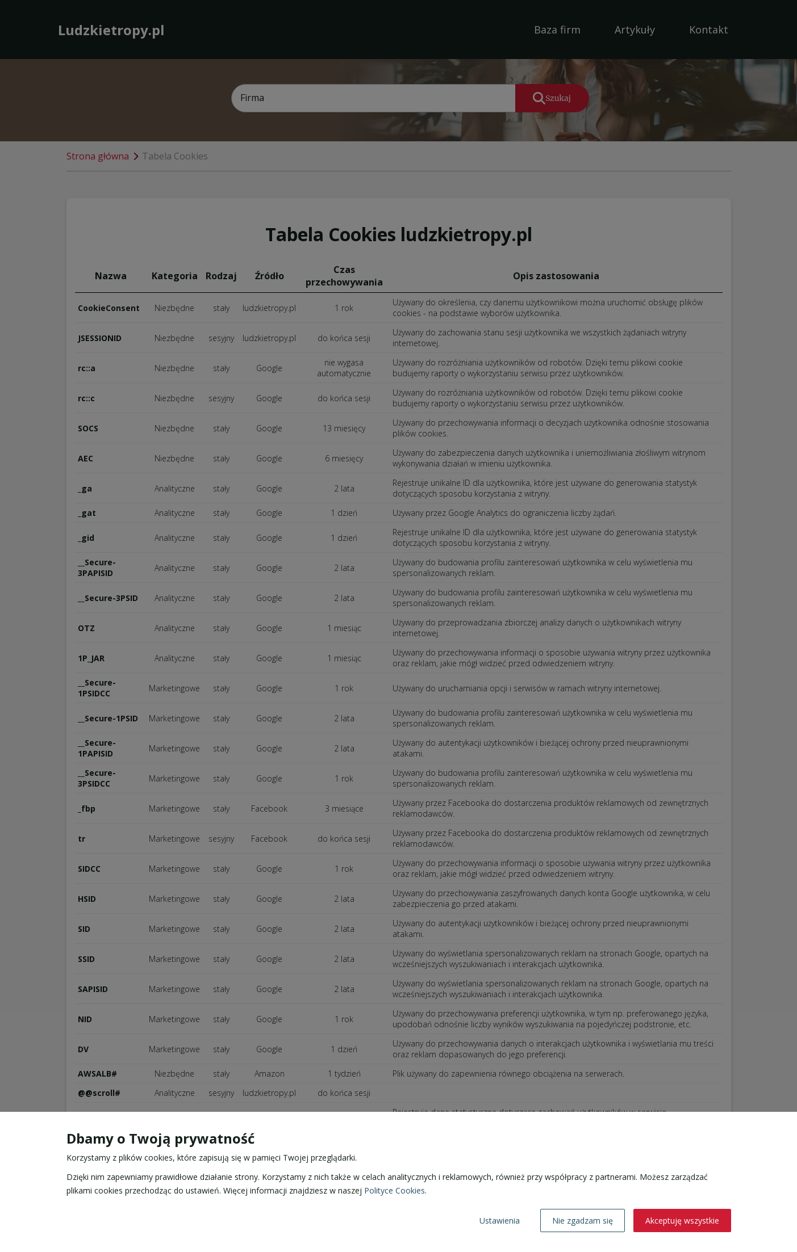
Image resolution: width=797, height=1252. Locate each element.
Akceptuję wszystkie (682, 1220)
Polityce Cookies (394, 1190)
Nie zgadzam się (582, 1220)
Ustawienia (499, 1220)
